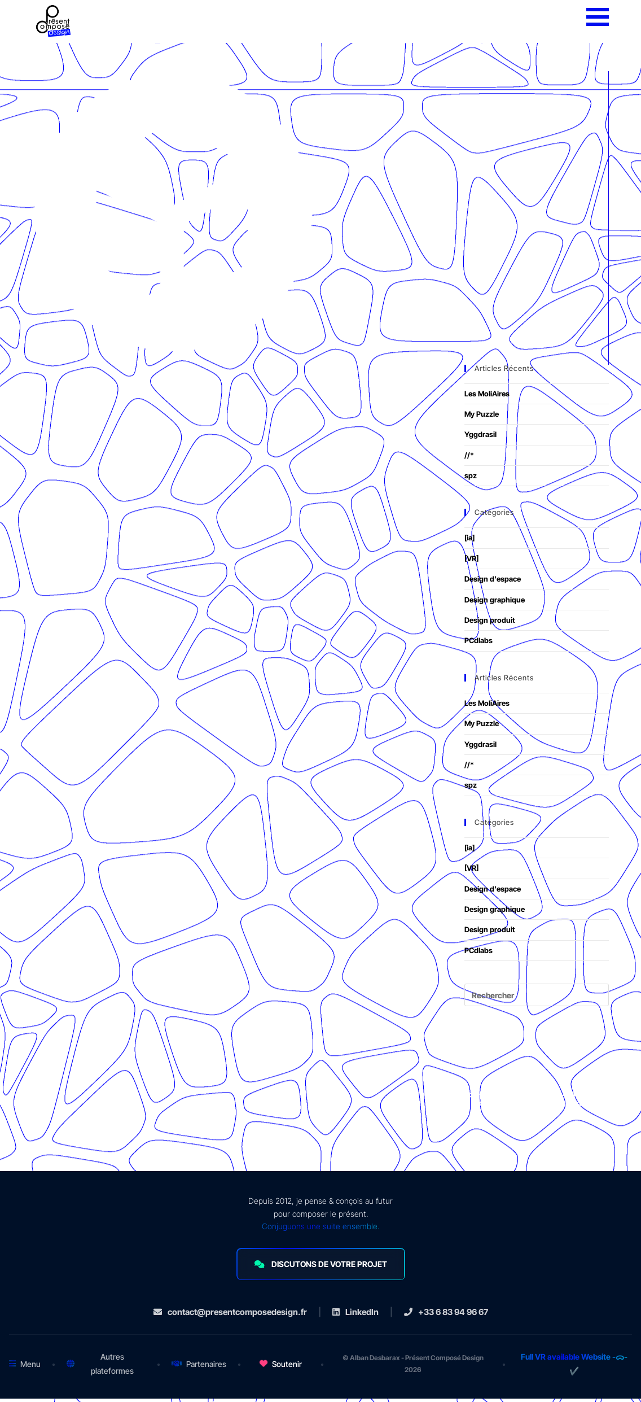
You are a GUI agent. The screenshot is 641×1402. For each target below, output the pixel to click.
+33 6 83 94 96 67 (446, 1315)
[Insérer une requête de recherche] (536, 999)
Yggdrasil (480, 438)
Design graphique (494, 603)
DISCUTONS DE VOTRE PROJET (320, 1268)
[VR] (471, 561)
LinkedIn (355, 1315)
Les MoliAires (487, 396)
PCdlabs (478, 644)
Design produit (489, 623)
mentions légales (566, 1106)
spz (470, 479)
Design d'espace (492, 582)
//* (469, 458)
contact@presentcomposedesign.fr (230, 1315)
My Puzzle (481, 417)
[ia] (469, 541)
